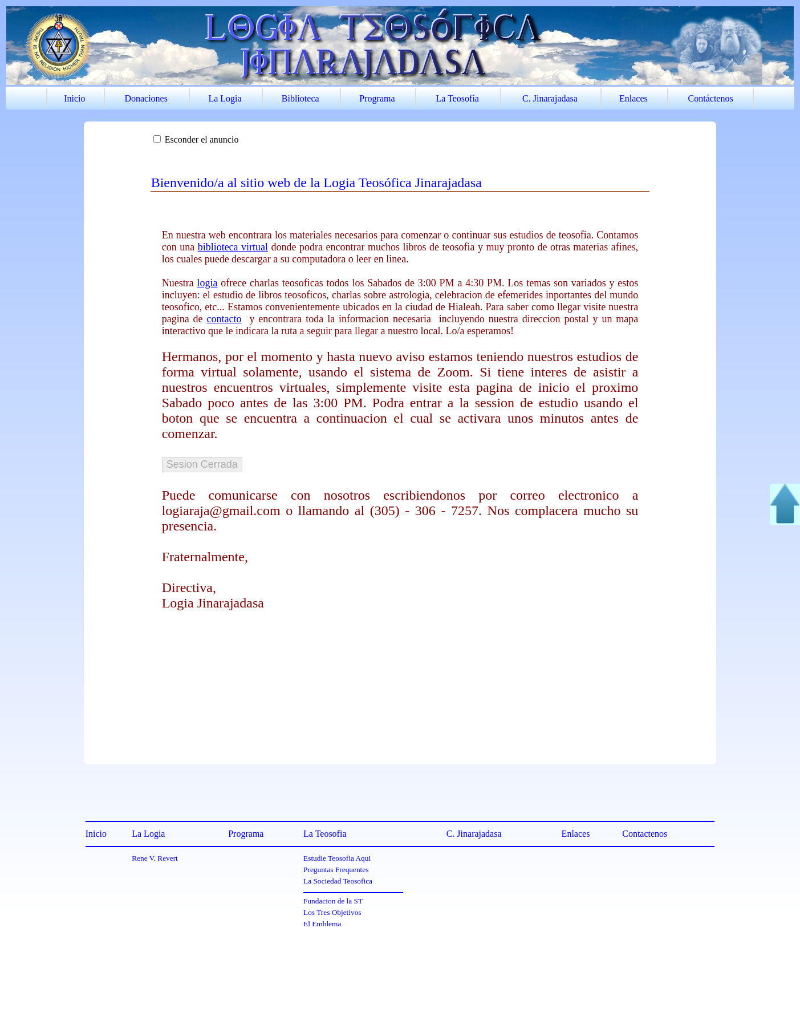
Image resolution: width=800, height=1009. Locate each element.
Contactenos (644, 833)
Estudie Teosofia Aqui (337, 858)
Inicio (74, 98)
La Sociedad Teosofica (337, 881)
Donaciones (146, 98)
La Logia (224, 98)
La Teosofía (457, 98)
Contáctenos (710, 98)
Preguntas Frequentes (335, 869)
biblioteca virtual (233, 247)
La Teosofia (324, 833)
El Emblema (322, 923)
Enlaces (633, 98)
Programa (377, 98)
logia (207, 283)
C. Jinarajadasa (550, 98)
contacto (224, 319)
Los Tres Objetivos (332, 912)
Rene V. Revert (155, 858)
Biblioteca (300, 98)
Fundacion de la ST (333, 901)
